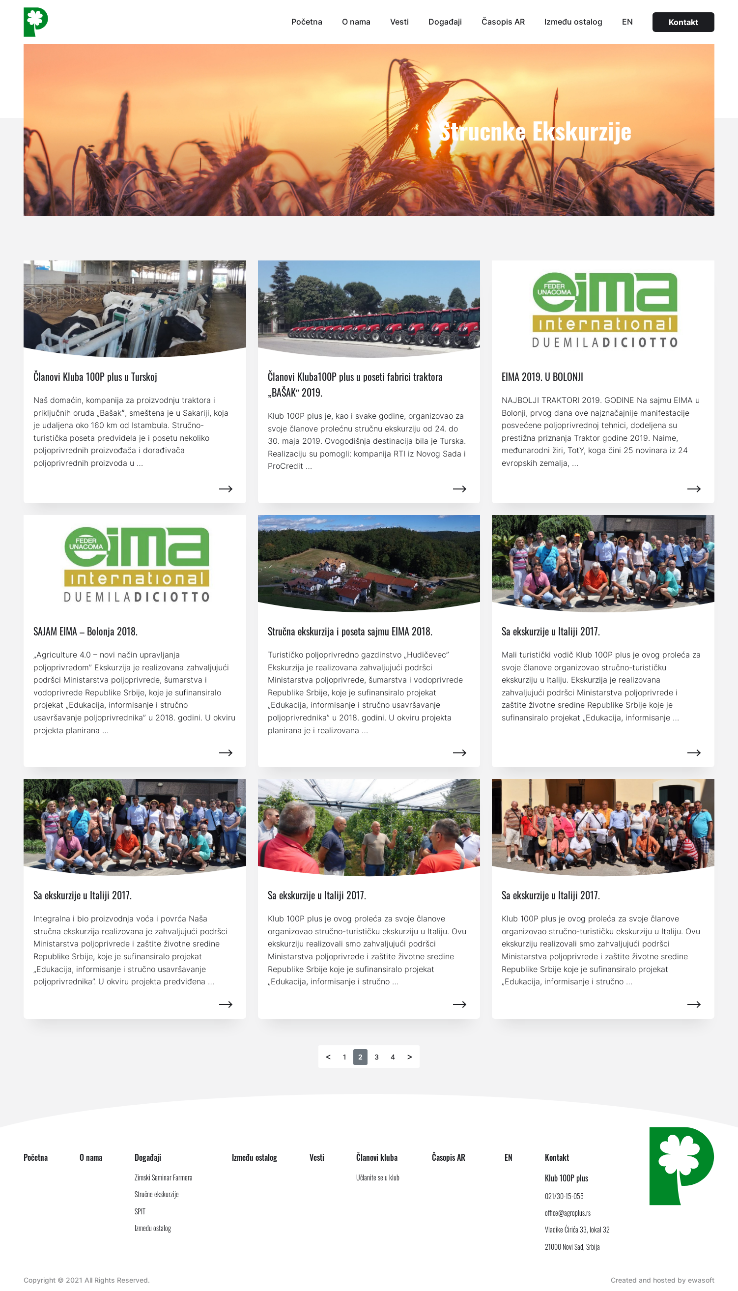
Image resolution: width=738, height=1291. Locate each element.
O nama (356, 22)
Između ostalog (573, 22)
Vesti (399, 22)
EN (627, 22)
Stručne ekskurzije (157, 1194)
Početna (306, 22)
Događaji (445, 22)
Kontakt (683, 22)
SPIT (140, 1211)
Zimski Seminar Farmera (164, 1177)
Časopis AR (503, 22)
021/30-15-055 (564, 1196)
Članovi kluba (376, 1157)
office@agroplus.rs (568, 1212)
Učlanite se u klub (377, 1177)
